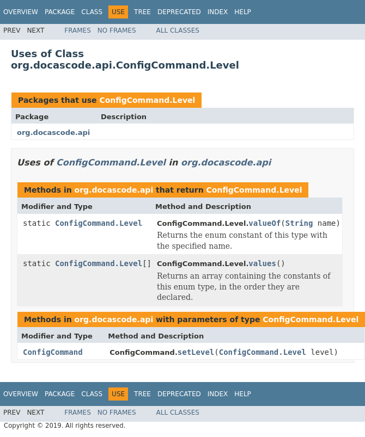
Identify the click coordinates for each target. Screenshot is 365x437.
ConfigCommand (53, 352)
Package (60, 12)
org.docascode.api (53, 132)
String (299, 223)
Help (242, 12)
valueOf (264, 223)
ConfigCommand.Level (147, 100)
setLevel (196, 352)
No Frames (117, 30)
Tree (142, 12)
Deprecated (179, 12)
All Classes (177, 30)
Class (91, 12)
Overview (20, 12)
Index (218, 12)
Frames (77, 30)
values (262, 263)
